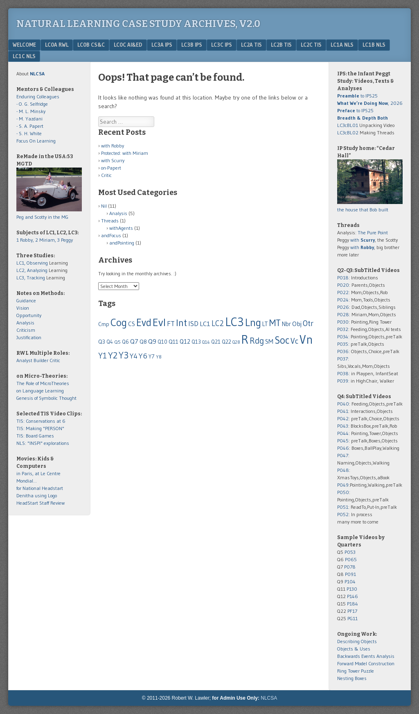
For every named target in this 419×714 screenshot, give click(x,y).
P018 (343, 277)
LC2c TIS (311, 44)
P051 (342, 507)
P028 (343, 314)
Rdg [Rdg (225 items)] (257, 340)
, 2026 (370, 103)
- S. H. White (29, 133)
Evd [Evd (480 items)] (143, 322)
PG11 (352, 618)
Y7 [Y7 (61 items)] (152, 356)
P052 (343, 514)
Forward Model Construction (365, 663)
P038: (343, 373)
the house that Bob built (362, 209)
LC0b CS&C (91, 44)
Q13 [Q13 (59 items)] (196, 341)
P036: (343, 351)
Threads (110, 221)
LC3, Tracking (30, 277)
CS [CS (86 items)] (131, 324)
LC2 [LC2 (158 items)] (218, 323)
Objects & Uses (353, 649)
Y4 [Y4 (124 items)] (133, 355)
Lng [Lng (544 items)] (253, 322)
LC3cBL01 (347, 125)
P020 (343, 285)
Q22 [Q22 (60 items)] (226, 341)
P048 (343, 470)
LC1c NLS (24, 56)
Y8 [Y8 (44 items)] (159, 357)
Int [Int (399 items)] (181, 323)
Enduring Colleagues (37, 96)
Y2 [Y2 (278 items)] (112, 355)
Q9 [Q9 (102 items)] (152, 341)
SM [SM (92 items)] (269, 341)
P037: (343, 359)
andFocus (111, 235)
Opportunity (28, 315)
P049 (343, 485)
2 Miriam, (46, 240)
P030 (343, 322)
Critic (106, 175)
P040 (343, 404)
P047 (342, 455)
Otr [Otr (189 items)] (308, 323)
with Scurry (112, 160)
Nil (104, 206)
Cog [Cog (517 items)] (118, 322)
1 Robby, (25, 240)
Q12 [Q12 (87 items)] (185, 341)
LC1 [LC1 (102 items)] (205, 324)
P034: (343, 336)
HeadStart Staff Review (40, 503)
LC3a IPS (161, 44)
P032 (342, 329)
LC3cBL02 (347, 132)
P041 (342, 411)
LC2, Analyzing (31, 270)
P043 (342, 426)
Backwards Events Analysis (365, 656)
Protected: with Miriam (124, 153)
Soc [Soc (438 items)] (282, 340)
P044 (343, 433)
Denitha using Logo (36, 495)
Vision (22, 308)
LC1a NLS (342, 44)
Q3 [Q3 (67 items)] (101, 341)
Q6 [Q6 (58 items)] (125, 341)
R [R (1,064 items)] (244, 339)
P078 (350, 567)
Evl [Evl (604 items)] (159, 322)
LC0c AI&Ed (128, 44)
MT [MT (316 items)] (275, 323)
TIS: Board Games (35, 436)
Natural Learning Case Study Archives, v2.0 (138, 23)
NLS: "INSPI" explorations (42, 443)
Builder (41, 360)
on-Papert (111, 168)
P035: (344, 344)
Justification (28, 337)
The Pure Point (373, 232)
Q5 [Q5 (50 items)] (117, 342)
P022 (343, 292)
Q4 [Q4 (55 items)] (109, 342)
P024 (343, 300)
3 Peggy (65, 240)
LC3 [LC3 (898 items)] (234, 322)
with (362, 240)
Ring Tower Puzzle (355, 671)
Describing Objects (357, 641)
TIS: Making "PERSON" (40, 428)
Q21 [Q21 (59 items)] (216, 341)
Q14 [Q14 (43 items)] (206, 342)
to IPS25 (357, 96)
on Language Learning (40, 391)
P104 (350, 581)
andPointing (121, 243)
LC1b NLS (374, 44)
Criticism (25, 330)
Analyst (24, 360)
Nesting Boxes (352, 678)
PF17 (352, 611)
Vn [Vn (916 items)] (306, 339)
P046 (343, 448)
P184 (352, 604)
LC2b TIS (281, 44)
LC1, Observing (32, 263)
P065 (351, 559)
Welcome (24, 44)
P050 (343, 492)
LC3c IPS (221, 44)
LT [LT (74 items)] (265, 324)
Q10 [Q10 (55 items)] (162, 342)
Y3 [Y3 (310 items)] (123, 355)
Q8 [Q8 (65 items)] (143, 341)
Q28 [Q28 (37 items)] (236, 342)
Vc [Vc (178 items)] (294, 341)
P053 (350, 552)
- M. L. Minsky (30, 111)
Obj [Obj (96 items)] (297, 324)
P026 (343, 307)
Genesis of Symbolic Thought (46, 398)
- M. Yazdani (29, 119)
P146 (352, 596)
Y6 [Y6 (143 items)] (143, 355)
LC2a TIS (251, 44)
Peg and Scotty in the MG (42, 217)
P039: (343, 381)
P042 (343, 418)
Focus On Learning (36, 141)
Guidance (26, 300)
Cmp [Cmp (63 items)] (103, 324)
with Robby (112, 146)
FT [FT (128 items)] (171, 323)
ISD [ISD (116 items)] (193, 324)
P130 (352, 589)
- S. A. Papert (29, 126)
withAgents (121, 228)
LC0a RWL (56, 44)
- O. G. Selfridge (32, 104)
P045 (343, 440)
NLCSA (269, 698)
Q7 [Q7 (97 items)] (134, 341)
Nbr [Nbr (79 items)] (286, 324)
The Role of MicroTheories (42, 383)
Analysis (118, 213)
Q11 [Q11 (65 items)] (173, 341)
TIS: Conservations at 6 (40, 421)
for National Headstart (39, 488)
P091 (350, 574)
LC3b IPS (191, 44)
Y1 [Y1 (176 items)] (102, 355)
